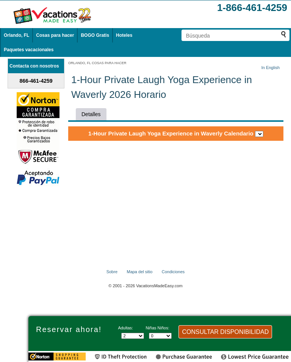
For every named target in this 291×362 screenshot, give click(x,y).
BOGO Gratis (95, 35)
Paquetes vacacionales (28, 49)
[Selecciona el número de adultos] (132, 336)
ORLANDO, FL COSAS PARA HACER (97, 63)
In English (270, 67)
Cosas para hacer (55, 35)
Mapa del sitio (139, 271)
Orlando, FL (16, 35)
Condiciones (173, 271)
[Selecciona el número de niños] (160, 336)
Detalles (91, 114)
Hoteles (124, 35)
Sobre (111, 271)
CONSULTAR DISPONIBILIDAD (225, 332)
